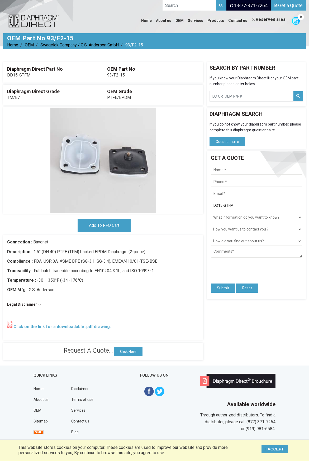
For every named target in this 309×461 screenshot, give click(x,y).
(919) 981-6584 (260, 428)
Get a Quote (288, 5)
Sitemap (41, 421)
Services (78, 410)
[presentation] (242, 268)
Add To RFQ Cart (104, 225)
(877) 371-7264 (260, 421)
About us (41, 399)
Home (12, 44)
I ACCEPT (274, 449)
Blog (75, 432)
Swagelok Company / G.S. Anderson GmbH (79, 44)
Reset (247, 288)
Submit (223, 288)
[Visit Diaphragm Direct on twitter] (159, 390)
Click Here (128, 351)
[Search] (221, 5)
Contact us (80, 421)
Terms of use (82, 399)
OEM (29, 44)
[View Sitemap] (39, 432)
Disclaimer (80, 389)
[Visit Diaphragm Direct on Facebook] (149, 390)
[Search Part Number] (298, 96)
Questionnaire (227, 142)
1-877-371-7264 (249, 5)
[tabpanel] (103, 160)
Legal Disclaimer (24, 304)
